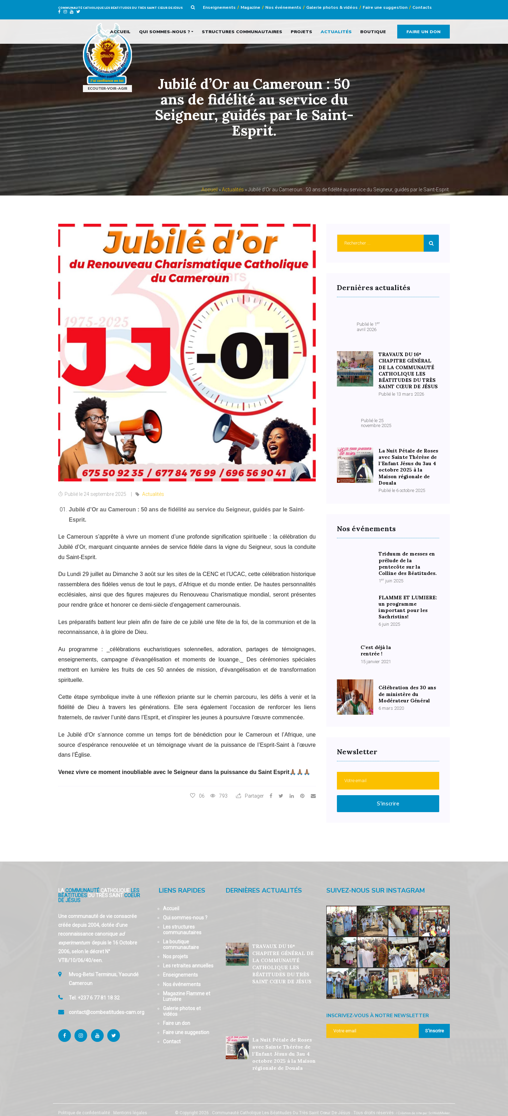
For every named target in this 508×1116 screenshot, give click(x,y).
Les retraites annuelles (188, 958)
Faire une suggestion (385, 7)
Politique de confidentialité (84, 1105)
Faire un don (423, 31)
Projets (301, 31)
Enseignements (219, 7)
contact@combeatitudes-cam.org (106, 1006)
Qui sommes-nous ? (164, 31)
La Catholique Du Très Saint (99, 887)
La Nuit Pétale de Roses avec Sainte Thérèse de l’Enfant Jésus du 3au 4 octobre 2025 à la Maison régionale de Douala (284, 1046)
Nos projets (175, 949)
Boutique (373, 31)
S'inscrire (388, 796)
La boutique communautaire (181, 937)
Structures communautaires (242, 31)
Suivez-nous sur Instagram (375, 883)
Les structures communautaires (182, 922)
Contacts (422, 7)
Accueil (120, 31)
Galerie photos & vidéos (332, 7)
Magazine (250, 7)
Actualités (336, 31)
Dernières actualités (264, 883)
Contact (172, 1034)
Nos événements (283, 7)
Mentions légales (130, 1105)
